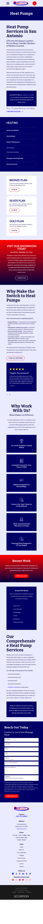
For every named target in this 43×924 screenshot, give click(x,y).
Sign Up (14, 189)
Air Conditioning (21, 852)
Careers (21, 863)
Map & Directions (21, 829)
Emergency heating (13, 687)
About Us (21, 850)
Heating (21, 855)
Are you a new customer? (11, 762)
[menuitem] (21, 130)
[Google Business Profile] (13, 874)
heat (16, 52)
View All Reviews (16, 358)
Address (7, 758)
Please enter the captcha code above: (14, 778)
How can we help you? (10, 767)
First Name (7, 739)
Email (6, 753)
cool (21, 52)
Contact (21, 866)
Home (21, 847)
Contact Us (21, 278)
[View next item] (10, 394)
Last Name (7, 744)
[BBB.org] (16, 874)
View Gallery (21, 576)
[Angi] (30, 874)
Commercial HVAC (21, 861)
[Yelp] (26, 874)
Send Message (11, 796)
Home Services (21, 858)
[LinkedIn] (23, 874)
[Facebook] (20, 874)
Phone (6, 748)
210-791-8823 (21, 816)
